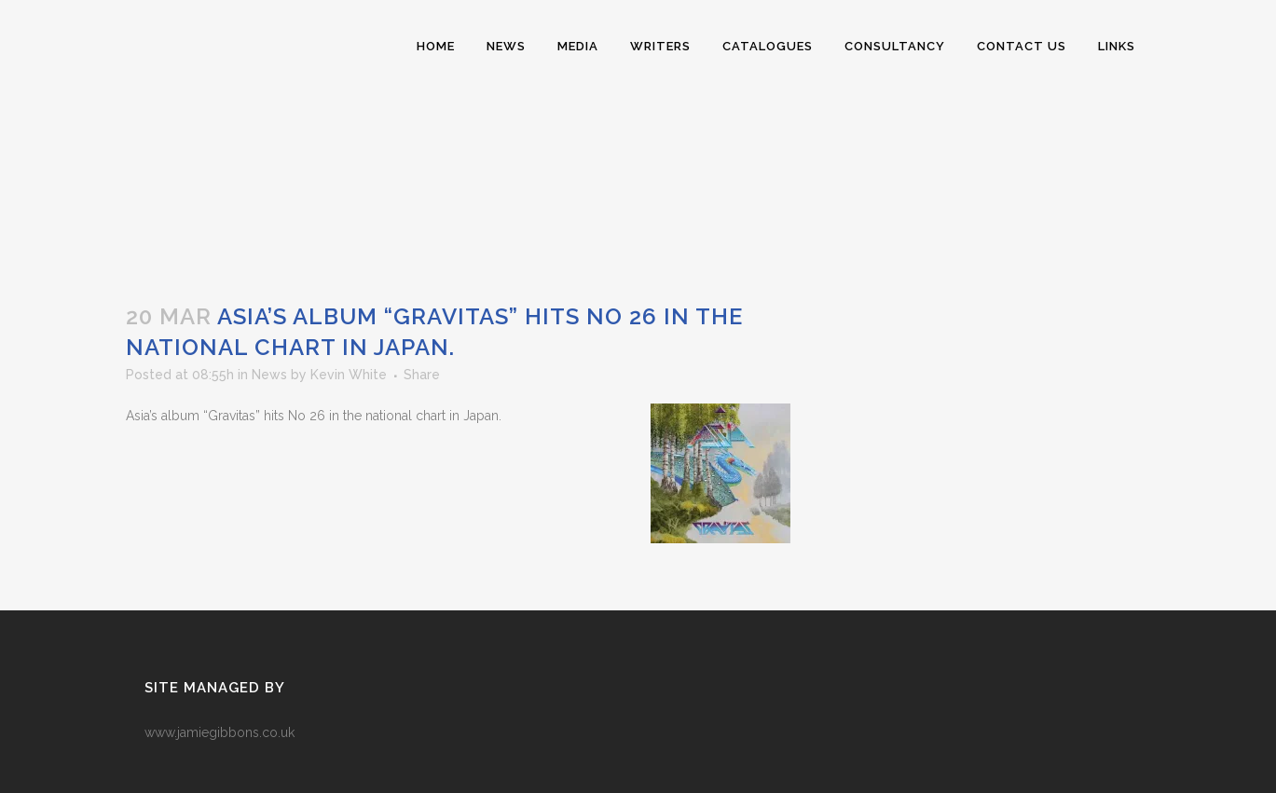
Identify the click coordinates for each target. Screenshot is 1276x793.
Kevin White (348, 374)
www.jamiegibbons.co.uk (219, 732)
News (269, 374)
